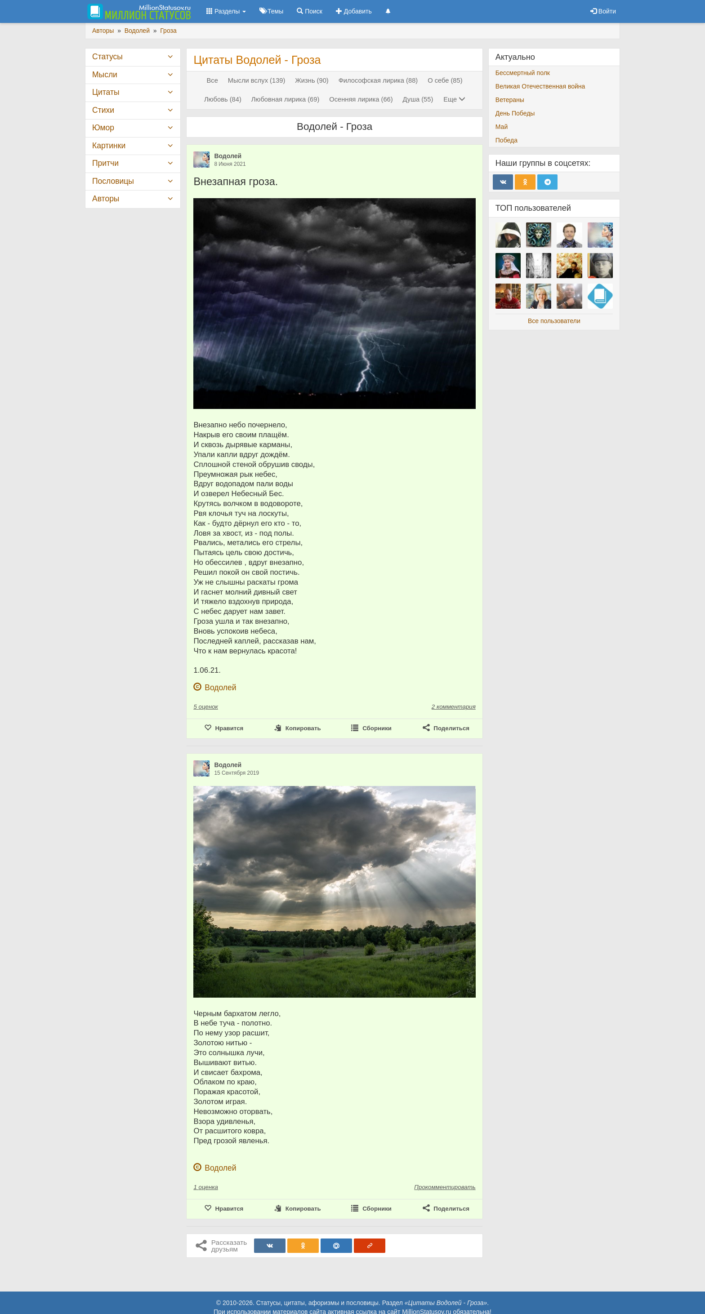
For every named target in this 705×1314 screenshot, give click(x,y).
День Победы (515, 113)
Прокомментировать (444, 1187)
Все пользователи (554, 320)
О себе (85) (445, 80)
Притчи (105, 163)
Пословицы (113, 181)
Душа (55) (418, 99)
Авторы (105, 198)
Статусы (107, 56)
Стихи (103, 110)
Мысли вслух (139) (257, 80)
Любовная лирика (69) (285, 99)
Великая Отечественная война (540, 86)
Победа (506, 140)
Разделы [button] (226, 11)
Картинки (108, 145)
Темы (271, 11)
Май (501, 126)
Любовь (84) (222, 99)
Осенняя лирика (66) (361, 99)
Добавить (354, 11)
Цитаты (105, 92)
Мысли (104, 74)
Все (212, 80)
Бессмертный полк (522, 72)
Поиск (309, 11)
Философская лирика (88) (378, 80)
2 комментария (454, 706)
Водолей (227, 156)
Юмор (103, 127)
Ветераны (509, 99)
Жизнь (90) (311, 80)
